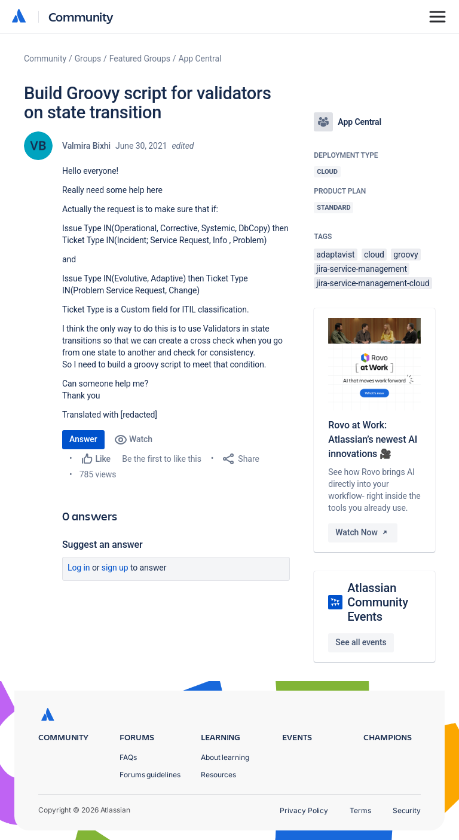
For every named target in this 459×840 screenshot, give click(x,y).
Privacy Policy (304, 810)
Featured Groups (139, 58)
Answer (83, 439)
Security (407, 810)
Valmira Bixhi (86, 146)
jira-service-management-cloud (372, 283)
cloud (374, 254)
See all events (360, 642)
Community (81, 16)
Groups (88, 58)
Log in (79, 567)
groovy (405, 254)
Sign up (115, 567)
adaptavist (335, 254)
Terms (360, 810)
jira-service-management (361, 269)
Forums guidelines (150, 774)
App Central (200, 58)
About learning (225, 757)
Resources (218, 774)
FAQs (128, 757)
